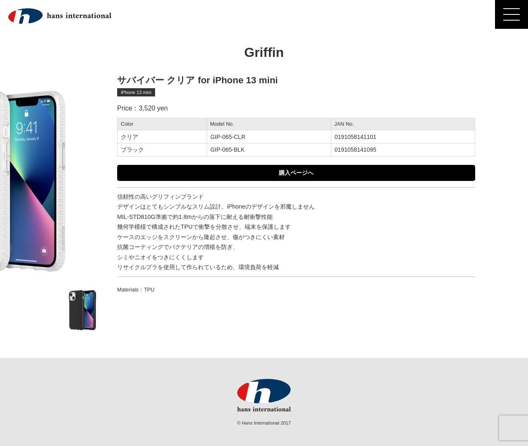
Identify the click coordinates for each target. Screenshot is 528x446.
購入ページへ (296, 172)
